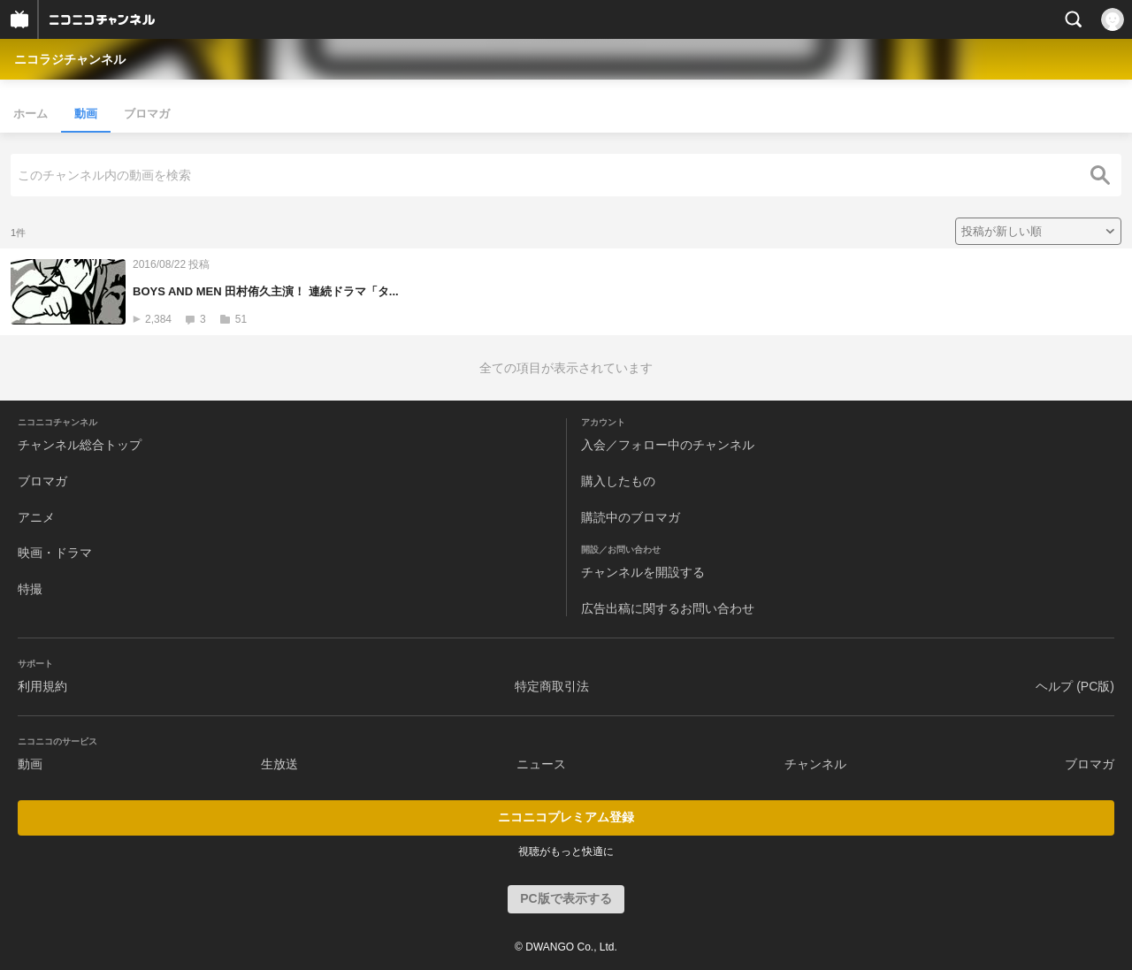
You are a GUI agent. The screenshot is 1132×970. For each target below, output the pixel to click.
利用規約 (42, 686)
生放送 (279, 764)
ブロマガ (147, 113)
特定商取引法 (552, 686)
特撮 (30, 589)
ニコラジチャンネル (70, 59)
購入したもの (618, 481)
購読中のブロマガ (630, 517)
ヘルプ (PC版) (1075, 686)
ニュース (541, 764)
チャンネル (815, 764)
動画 (85, 113)
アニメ (36, 517)
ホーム (30, 113)
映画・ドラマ (55, 553)
